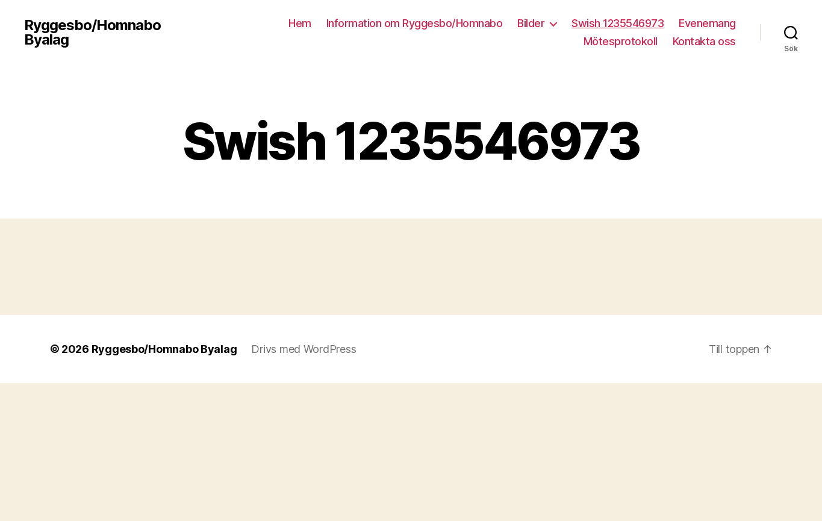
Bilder (530, 23)
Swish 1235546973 (617, 23)
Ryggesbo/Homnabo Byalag (92, 32)
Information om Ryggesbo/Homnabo (414, 23)
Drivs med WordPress (303, 349)
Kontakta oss (704, 41)
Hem (299, 23)
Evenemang (707, 23)
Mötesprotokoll (621, 41)
